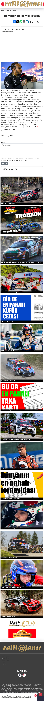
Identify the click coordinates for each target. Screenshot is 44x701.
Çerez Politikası (5, 658)
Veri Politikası (5, 660)
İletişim (4, 664)
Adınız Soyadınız (7, 135)
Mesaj (3, 142)
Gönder (4, 163)
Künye (3, 662)
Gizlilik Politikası (6, 656)
